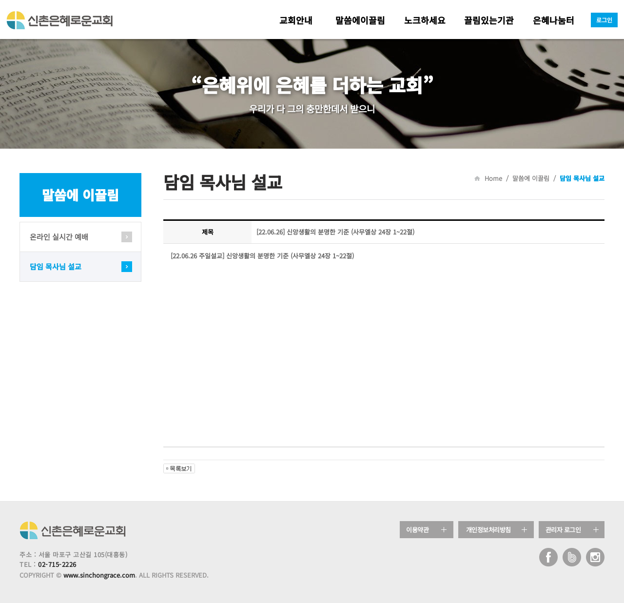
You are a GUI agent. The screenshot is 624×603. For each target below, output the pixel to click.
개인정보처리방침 (488, 529)
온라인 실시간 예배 (59, 237)
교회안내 (295, 20)
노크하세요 (425, 20)
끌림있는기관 (489, 20)
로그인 (604, 20)
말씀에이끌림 (360, 20)
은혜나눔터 (553, 20)
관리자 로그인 (563, 529)
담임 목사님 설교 (55, 266)
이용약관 (417, 529)
